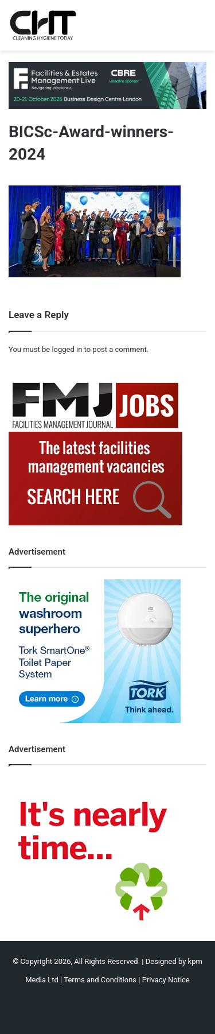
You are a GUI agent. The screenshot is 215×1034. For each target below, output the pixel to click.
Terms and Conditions (100, 979)
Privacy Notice (166, 979)
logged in (67, 349)
